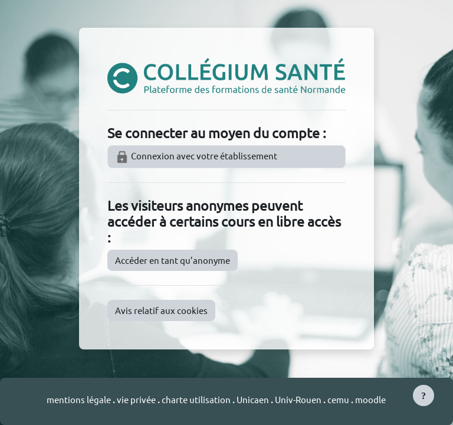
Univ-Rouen (298, 399)
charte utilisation (197, 399)
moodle (370, 399)
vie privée (136, 399)
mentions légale (80, 399)
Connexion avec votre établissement (196, 157)
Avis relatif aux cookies (161, 310)
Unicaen (254, 399)
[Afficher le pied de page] (423, 395)
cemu (339, 399)
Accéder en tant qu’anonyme (172, 260)
